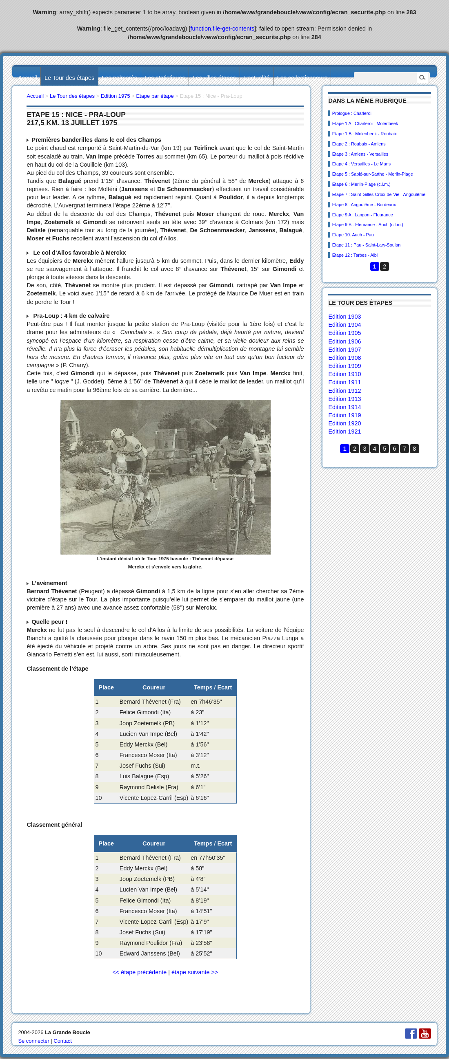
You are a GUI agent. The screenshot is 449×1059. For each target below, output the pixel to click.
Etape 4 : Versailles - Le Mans (361, 163)
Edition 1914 (344, 407)
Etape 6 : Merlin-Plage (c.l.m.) (361, 184)
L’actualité (256, 78)
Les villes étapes (214, 78)
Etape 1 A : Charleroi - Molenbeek (365, 123)
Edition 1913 (344, 399)
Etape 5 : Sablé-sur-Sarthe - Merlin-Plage (372, 174)
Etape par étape (154, 96)
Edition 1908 (344, 357)
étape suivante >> (194, 972)
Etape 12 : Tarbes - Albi (355, 255)
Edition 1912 (344, 390)
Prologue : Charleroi (351, 113)
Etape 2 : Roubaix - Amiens (359, 143)
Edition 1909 (344, 366)
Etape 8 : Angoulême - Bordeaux (364, 204)
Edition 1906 (344, 341)
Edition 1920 (344, 423)
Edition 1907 (344, 349)
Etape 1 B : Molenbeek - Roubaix (364, 133)
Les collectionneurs (302, 78)
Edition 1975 (115, 96)
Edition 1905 (344, 333)
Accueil (27, 78)
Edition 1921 (344, 431)
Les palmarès (119, 78)
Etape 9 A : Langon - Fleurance (362, 214)
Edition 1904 (344, 324)
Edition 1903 (344, 316)
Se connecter (33, 1041)
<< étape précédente (139, 972)
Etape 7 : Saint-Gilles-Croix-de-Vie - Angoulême (378, 194)
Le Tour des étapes (69, 78)
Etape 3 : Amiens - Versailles (360, 154)
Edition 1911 (344, 382)
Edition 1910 (344, 374)
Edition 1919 (344, 415)
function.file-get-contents (223, 28)
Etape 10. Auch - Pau (353, 234)
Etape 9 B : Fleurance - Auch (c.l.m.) (367, 224)
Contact (62, 1041)
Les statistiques (164, 78)
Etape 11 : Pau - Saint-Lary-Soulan (366, 244)
